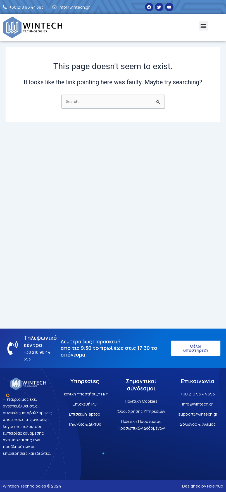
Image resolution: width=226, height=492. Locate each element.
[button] (203, 26)
